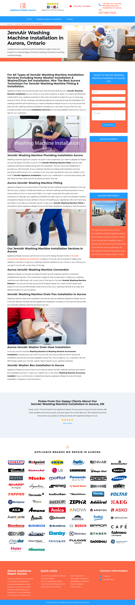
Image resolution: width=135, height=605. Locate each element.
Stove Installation (77, 584)
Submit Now (108, 125)
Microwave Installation (79, 578)
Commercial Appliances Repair (53, 576)
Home (29, 19)
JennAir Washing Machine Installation (29, 24)
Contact (69, 19)
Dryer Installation (77, 576)
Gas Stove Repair (47, 578)
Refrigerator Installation (79, 581)
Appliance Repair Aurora (81, 602)
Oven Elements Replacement (53, 584)
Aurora (9, 24)
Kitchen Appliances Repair (51, 581)
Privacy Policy (75, 587)
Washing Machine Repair (51, 587)
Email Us (106, 576)
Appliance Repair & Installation (49, 19)
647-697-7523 (107, 12)
